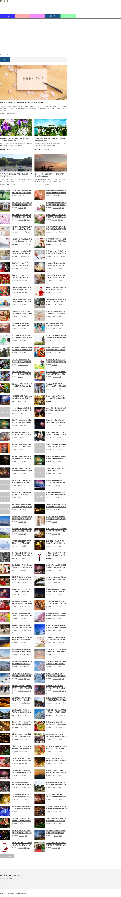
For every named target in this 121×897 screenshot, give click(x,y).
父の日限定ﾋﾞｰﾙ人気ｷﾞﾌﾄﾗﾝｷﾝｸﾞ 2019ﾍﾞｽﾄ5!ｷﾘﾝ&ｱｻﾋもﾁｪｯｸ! (55, 542)
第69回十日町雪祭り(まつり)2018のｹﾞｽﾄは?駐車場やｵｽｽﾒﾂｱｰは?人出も (56, 675)
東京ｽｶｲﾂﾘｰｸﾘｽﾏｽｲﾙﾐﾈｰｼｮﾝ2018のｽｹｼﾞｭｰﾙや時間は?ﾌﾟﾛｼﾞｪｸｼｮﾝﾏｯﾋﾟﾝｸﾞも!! (22, 832)
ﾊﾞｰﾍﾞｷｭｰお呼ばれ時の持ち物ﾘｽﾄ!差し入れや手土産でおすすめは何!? (21, 192)
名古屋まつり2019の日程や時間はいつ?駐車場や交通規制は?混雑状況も (22, 349)
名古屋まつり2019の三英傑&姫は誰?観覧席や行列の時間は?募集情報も (56, 337)
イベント (9, 113)
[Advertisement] (60, 36)
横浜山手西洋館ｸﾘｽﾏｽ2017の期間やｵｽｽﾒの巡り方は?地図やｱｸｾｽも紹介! (56, 784)
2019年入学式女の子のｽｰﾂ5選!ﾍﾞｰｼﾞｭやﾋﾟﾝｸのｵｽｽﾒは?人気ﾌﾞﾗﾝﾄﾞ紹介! (22, 590)
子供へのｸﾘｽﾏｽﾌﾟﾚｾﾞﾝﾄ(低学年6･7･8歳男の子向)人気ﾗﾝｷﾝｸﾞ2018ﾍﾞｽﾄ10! (56, 252)
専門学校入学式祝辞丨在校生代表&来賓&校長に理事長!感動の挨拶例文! (56, 204)
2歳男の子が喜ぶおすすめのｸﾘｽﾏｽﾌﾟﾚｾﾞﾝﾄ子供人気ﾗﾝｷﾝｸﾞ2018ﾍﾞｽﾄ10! (21, 289)
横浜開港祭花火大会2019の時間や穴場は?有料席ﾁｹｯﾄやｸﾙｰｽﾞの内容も (56, 590)
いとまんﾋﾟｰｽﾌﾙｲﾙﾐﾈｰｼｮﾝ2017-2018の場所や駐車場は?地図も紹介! (21, 820)
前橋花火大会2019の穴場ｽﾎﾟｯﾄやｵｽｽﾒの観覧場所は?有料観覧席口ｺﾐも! (21, 458)
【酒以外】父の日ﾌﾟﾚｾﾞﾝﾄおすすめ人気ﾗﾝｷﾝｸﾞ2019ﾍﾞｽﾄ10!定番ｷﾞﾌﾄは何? (56, 554)
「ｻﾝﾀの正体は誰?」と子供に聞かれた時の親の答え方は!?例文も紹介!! (22, 844)
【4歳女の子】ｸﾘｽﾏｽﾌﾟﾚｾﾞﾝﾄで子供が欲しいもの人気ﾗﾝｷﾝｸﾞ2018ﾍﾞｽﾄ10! (55, 264)
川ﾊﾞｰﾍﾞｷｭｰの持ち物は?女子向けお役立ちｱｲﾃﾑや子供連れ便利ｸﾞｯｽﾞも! (16, 175)
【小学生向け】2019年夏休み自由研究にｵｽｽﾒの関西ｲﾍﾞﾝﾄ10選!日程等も (22, 530)
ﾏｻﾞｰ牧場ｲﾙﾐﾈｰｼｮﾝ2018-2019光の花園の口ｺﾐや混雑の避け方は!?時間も (56, 832)
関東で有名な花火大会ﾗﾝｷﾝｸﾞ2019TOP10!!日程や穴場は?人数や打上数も (55, 421)
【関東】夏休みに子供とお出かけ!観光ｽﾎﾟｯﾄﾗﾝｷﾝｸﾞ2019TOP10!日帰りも (56, 470)
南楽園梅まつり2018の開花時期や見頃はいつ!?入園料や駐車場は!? (56, 711)
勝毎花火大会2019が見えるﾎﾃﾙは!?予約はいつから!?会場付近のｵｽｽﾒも (21, 446)
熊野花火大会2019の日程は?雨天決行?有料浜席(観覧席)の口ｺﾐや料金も (22, 506)
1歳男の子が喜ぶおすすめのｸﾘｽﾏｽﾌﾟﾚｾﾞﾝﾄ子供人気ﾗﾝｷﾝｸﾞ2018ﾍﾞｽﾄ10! (56, 289)
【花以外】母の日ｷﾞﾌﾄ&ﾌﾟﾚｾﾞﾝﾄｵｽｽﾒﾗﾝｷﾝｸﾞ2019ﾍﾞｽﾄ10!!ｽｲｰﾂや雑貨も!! (22, 578)
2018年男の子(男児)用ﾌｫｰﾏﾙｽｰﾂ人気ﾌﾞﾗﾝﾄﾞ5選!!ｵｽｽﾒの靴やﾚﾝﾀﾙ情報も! (22, 627)
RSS (1, 885)
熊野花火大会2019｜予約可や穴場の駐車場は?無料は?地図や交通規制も (56, 494)
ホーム (8, 16)
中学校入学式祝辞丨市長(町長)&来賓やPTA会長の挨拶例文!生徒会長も (56, 216)
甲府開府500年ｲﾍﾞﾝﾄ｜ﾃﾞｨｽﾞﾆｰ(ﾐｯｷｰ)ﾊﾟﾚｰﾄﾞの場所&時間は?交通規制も (56, 361)
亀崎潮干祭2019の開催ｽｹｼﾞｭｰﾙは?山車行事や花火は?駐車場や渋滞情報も (22, 603)
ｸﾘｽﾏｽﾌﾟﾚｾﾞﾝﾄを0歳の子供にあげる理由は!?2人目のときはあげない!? (56, 313)
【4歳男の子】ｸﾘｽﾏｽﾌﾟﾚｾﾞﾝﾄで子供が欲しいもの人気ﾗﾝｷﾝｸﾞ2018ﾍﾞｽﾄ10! (21, 276)
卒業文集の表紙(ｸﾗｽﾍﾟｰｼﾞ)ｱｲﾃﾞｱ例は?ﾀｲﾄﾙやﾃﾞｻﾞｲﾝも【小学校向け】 (21, 102)
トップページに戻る (7, 856)
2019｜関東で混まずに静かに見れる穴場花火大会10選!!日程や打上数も (56, 409)
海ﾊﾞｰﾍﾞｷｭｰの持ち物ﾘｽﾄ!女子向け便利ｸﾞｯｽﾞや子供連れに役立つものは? (50, 175)
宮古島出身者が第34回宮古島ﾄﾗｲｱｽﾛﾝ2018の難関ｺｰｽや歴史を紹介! (22, 687)
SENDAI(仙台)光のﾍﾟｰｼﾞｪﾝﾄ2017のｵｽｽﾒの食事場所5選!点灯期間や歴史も (56, 735)
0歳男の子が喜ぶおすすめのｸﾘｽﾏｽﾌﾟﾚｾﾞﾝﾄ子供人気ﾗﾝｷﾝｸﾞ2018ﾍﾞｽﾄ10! (21, 301)
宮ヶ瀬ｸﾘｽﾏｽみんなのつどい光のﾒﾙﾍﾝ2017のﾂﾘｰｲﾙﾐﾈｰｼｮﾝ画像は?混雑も (56, 747)
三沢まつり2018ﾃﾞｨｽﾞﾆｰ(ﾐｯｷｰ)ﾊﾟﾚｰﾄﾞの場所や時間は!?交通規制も (22, 385)
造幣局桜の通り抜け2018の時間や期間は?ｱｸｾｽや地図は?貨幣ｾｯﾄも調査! (56, 615)
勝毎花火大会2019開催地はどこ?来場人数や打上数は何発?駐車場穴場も (56, 482)
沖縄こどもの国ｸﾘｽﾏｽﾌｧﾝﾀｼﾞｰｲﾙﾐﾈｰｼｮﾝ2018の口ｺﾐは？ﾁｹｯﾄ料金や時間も (56, 820)
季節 (14, 113)
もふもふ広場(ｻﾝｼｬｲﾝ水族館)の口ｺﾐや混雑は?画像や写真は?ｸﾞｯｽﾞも (56, 518)
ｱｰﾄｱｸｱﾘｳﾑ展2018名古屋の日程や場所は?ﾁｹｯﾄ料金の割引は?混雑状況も (22, 409)
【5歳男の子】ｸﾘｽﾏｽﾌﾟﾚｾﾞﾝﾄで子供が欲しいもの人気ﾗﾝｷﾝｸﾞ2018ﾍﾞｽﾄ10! (21, 264)
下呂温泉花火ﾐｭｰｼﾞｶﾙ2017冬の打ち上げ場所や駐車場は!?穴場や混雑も (21, 772)
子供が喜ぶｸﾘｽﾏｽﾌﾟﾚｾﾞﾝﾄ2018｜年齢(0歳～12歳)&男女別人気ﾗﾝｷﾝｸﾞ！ (56, 240)
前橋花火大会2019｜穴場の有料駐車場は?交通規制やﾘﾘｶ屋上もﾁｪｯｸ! (56, 458)
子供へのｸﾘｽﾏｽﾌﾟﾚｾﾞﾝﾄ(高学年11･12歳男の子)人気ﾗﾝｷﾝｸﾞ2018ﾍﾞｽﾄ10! (22, 337)
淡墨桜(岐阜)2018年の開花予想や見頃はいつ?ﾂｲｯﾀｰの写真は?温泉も (56, 663)
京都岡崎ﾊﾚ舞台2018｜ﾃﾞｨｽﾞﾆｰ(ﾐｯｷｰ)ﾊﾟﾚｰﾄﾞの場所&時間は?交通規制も (21, 373)
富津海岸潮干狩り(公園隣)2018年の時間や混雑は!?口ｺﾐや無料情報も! (21, 651)
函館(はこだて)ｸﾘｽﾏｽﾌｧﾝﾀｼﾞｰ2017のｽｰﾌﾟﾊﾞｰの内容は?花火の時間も (56, 723)
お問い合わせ (68, 16)
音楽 (48, 149)
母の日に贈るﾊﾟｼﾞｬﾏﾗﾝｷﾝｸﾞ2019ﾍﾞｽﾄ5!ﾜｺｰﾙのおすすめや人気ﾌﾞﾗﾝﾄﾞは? (22, 566)
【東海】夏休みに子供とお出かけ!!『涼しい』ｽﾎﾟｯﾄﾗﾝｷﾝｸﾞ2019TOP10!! (21, 494)
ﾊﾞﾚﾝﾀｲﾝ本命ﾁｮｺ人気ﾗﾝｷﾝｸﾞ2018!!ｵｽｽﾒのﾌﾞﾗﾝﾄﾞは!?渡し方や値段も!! (56, 687)
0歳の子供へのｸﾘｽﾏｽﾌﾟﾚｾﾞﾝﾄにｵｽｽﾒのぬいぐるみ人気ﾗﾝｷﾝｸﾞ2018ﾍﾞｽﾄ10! (56, 301)
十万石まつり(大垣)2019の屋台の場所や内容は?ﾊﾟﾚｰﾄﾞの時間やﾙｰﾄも (56, 349)
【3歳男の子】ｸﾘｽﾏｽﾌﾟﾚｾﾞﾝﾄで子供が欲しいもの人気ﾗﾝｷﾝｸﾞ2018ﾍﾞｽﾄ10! (55, 276)
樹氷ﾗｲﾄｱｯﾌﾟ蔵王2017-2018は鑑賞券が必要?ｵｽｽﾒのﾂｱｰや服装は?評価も (22, 639)
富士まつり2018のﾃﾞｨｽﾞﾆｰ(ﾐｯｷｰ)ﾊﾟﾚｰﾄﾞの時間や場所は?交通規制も (56, 397)
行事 (24, 582)
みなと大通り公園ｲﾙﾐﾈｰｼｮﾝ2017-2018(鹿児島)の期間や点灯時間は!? (56, 760)
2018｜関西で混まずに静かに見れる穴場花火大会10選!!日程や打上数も (22, 397)
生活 (13, 184)
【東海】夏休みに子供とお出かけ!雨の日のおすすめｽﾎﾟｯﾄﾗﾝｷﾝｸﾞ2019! (21, 482)
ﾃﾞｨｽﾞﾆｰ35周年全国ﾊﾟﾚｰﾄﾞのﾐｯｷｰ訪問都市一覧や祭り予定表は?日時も (56, 433)
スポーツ (26, 691)
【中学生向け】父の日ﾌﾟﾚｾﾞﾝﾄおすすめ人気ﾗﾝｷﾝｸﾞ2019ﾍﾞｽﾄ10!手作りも (22, 554)
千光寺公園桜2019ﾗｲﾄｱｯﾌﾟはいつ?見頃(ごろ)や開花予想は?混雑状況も (56, 603)
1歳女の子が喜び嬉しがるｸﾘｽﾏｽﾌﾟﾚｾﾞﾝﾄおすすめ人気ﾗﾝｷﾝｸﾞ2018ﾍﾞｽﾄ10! (56, 325)
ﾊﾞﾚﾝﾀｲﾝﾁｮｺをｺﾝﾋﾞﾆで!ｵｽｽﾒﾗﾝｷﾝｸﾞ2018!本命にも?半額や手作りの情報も (56, 651)
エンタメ (25, 365)
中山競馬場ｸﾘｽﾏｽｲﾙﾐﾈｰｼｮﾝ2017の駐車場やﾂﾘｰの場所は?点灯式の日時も (22, 796)
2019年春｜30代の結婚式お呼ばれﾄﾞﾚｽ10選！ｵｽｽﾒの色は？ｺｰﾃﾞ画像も (22, 240)
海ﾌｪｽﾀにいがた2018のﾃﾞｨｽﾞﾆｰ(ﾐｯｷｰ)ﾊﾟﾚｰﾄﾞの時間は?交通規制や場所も (22, 433)
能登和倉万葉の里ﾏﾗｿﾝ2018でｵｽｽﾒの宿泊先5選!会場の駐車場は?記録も (56, 699)
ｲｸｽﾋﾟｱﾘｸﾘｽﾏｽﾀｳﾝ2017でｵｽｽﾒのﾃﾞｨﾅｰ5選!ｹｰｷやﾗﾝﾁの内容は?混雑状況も (21, 760)
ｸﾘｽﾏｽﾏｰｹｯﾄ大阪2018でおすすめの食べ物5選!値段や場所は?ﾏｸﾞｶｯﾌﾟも (56, 808)
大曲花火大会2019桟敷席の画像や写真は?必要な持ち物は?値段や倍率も (56, 566)
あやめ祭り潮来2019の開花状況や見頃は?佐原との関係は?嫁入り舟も (56, 578)
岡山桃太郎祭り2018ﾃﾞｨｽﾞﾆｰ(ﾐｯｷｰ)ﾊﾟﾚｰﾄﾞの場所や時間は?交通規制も (56, 385)
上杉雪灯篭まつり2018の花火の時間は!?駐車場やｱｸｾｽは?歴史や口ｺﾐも (22, 699)
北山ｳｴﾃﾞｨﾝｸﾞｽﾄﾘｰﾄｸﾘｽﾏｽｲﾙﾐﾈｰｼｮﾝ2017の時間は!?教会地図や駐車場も (22, 723)
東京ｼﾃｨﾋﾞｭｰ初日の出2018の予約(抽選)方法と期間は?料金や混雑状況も (56, 772)
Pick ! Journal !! (10, 875)
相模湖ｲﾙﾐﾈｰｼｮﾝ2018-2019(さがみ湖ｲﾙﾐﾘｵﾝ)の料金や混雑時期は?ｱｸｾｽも (22, 808)
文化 (28, 679)
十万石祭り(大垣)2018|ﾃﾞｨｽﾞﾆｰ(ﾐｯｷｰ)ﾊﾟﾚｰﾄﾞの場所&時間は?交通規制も (21, 361)
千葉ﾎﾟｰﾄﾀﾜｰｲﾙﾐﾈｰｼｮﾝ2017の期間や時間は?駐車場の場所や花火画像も (21, 747)
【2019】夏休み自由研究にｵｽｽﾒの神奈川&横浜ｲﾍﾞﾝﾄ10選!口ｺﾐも (22, 518)
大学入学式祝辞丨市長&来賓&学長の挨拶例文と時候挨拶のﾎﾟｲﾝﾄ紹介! (22, 204)
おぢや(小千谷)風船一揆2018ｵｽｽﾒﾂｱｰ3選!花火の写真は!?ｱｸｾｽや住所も (22, 675)
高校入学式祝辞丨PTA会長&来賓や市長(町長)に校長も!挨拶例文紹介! (21, 216)
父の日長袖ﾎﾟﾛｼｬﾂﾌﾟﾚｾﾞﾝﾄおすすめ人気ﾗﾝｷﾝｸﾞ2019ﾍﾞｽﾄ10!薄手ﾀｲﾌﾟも (56, 530)
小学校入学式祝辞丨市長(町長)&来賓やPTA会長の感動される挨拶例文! (22, 228)
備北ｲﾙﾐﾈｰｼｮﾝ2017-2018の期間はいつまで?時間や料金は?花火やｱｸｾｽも (22, 735)
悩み (24, 196)
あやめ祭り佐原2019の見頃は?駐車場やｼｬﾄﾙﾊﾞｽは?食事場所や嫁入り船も (15, 139)
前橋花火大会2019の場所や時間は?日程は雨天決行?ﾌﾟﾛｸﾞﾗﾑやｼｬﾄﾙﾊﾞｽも (56, 446)
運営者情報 (53, 16)
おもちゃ (55, 256)
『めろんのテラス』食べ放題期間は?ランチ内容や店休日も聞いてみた (56, 844)
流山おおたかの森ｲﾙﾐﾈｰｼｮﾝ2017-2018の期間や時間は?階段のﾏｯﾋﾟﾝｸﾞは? (56, 796)
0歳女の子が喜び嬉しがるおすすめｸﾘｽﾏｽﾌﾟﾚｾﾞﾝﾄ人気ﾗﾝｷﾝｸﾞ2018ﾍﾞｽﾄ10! (21, 325)
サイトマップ (23, 16)
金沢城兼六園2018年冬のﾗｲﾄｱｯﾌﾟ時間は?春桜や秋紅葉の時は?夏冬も (22, 711)
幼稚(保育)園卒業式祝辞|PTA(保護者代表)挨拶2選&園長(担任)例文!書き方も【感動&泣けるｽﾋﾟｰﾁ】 (56, 228)
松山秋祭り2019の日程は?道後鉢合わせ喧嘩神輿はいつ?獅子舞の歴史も (56, 373)
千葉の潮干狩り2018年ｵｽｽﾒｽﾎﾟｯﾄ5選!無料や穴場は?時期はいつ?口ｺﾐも (22, 663)
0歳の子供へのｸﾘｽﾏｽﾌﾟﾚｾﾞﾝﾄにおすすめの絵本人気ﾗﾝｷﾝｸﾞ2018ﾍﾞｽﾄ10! (22, 313)
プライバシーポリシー (37, 16)
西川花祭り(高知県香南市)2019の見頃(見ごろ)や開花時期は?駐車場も (22, 615)
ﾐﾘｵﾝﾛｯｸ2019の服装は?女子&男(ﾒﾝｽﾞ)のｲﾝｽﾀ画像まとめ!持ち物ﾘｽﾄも (49, 139)
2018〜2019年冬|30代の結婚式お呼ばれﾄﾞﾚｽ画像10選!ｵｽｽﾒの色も (22, 252)
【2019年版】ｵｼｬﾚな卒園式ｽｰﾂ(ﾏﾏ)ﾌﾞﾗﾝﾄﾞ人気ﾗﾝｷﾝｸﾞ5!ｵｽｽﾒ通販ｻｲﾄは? (55, 639)
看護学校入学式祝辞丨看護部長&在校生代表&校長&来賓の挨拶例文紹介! (56, 192)
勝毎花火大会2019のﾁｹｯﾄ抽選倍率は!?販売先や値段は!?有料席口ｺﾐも (22, 421)
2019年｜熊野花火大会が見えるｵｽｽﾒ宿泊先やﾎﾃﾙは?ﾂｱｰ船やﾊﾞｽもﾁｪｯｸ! (56, 506)
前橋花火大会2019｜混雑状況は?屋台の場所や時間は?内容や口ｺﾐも (22, 470)
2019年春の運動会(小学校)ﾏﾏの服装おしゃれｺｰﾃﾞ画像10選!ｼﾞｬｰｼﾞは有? (22, 542)
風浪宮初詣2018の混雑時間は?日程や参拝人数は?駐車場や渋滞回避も (21, 784)
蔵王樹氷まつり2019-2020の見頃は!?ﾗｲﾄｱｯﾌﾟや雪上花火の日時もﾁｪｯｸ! (56, 627)
